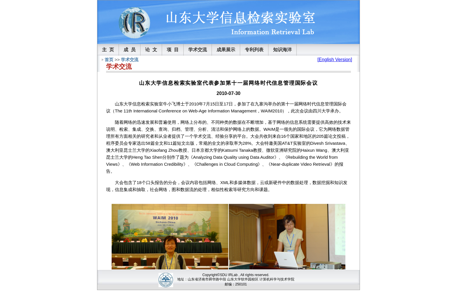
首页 (109, 59)
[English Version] (334, 59)
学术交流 (197, 49)
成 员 (130, 49)
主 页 (108, 49)
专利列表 (254, 49)
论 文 (151, 49)
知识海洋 (282, 49)
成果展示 (226, 49)
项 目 (173, 49)
